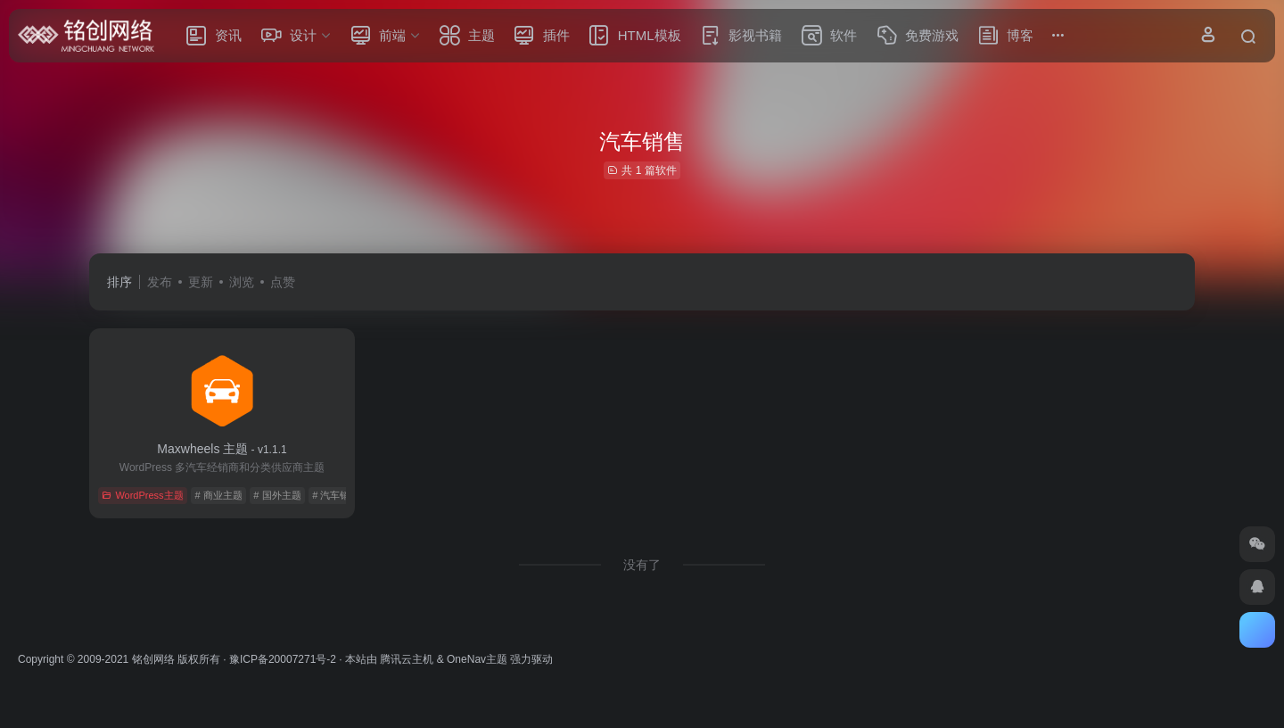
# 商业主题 (218, 495)
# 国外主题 (276, 495)
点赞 (282, 282)
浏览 (241, 282)
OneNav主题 (477, 659)
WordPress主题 (142, 495)
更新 (200, 282)
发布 (159, 282)
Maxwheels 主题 (221, 449)
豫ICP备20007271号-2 (282, 659)
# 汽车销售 (335, 495)
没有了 (642, 565)
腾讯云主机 (406, 659)
